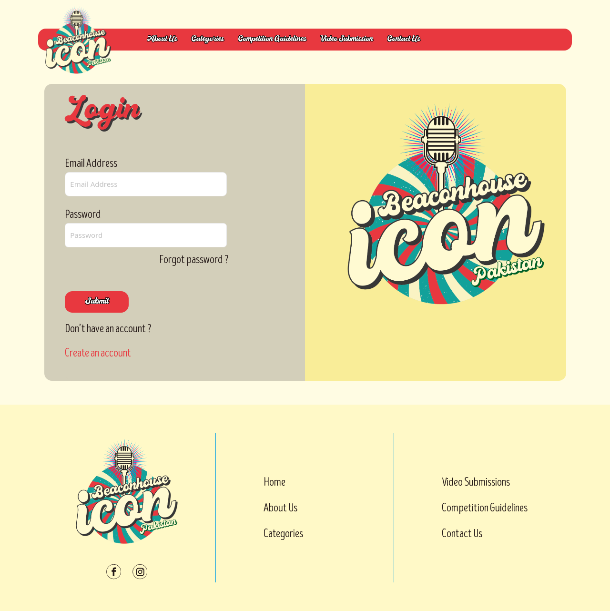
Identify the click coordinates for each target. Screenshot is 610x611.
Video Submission (347, 39)
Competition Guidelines (272, 39)
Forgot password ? (194, 259)
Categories (208, 39)
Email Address (91, 163)
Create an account (98, 353)
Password (83, 214)
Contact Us (403, 39)
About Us (162, 39)
